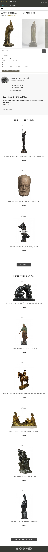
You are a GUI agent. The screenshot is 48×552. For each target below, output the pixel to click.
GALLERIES (13, 6)
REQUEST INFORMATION (11, 71)
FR (41, 2)
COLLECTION (18, 91)
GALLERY (12, 91)
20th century (9, 109)
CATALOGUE (3, 6)
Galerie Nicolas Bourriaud (19, 78)
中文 (46, 2)
